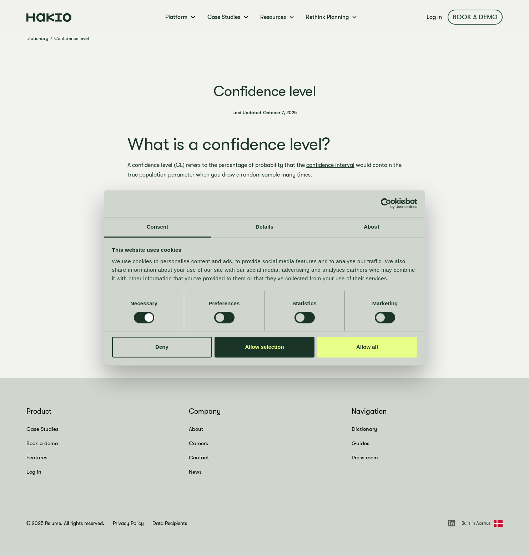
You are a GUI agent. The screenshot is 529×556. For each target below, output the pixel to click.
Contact (199, 457)
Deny (161, 347)
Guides (360, 443)
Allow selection (264, 347)
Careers (198, 443)
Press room (365, 457)
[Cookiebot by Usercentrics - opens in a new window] (386, 203)
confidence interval (330, 165)
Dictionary (37, 38)
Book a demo (475, 17)
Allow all (367, 347)
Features (36, 457)
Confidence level (71, 38)
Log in (434, 17)
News (195, 472)
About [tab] (371, 227)
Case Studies (42, 429)
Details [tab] (264, 227)
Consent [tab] (157, 227)
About (196, 429)
